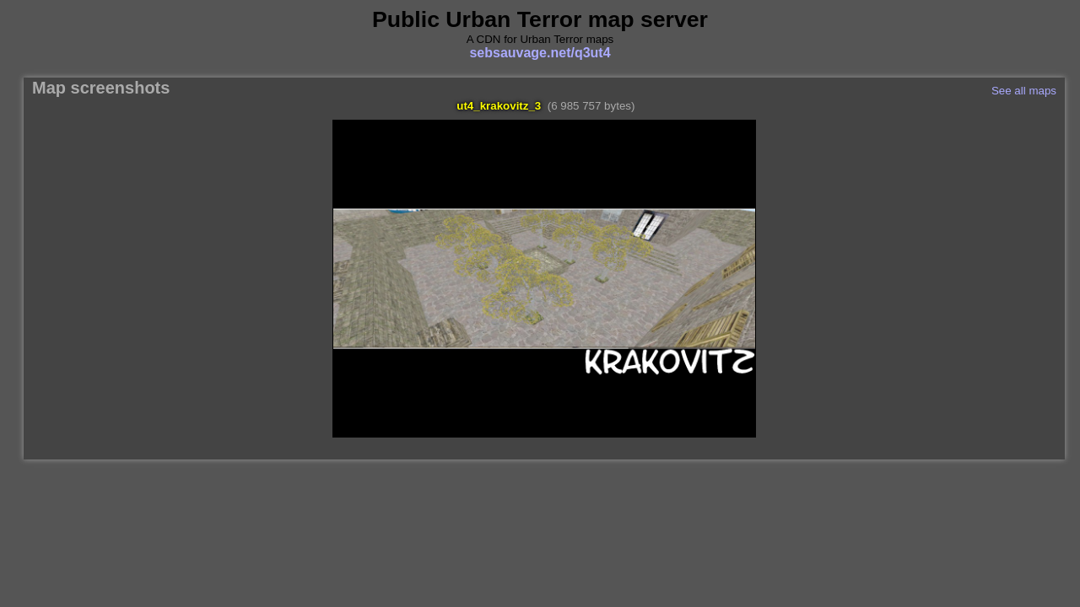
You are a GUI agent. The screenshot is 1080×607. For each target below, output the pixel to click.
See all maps (1023, 90)
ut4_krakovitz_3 (498, 105)
